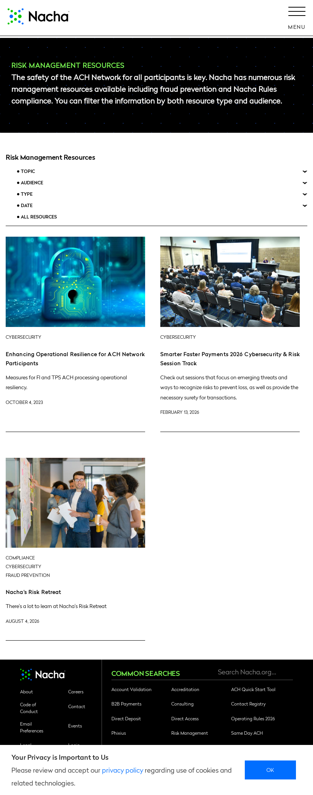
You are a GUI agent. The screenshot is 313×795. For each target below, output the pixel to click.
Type (27, 194)
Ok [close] (270, 769)
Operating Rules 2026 (253, 718)
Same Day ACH (247, 733)
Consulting (182, 704)
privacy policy (122, 769)
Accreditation (185, 689)
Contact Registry (248, 704)
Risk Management (189, 733)
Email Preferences (31, 727)
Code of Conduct (29, 707)
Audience (32, 182)
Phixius (118, 733)
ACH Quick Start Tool (253, 689)
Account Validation (131, 689)
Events (75, 726)
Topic (28, 171)
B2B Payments (126, 704)
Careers (75, 691)
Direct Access (185, 718)
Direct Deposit (126, 718)
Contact (76, 706)
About (26, 691)
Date (27, 205)
